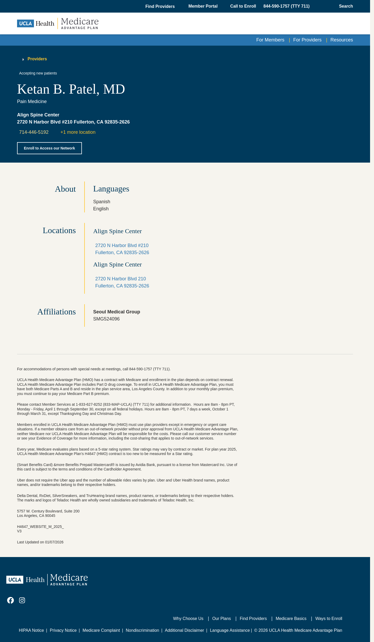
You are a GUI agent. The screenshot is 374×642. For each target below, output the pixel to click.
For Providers (307, 39)
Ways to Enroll (328, 618)
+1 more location (78, 132)
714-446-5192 (34, 132)
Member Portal (203, 6)
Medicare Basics (291, 618)
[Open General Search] (344, 6)
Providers (37, 59)
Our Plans (221, 618)
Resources (341, 39)
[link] (10, 600)
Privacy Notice (63, 630)
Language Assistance (230, 630)
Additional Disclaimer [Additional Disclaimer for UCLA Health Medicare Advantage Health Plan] (184, 630)
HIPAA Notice (31, 630)
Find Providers (253, 618)
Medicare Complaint (101, 630)
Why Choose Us (188, 618)
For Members (270, 39)
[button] (160, 6)
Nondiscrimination (142, 630)
